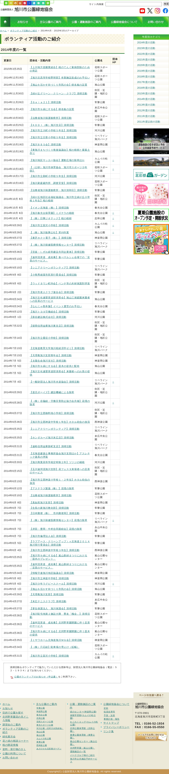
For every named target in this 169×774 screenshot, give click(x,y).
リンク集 (108, 731)
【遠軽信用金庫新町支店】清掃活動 (51, 446)
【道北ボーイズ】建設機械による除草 (52, 392)
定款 (106, 708)
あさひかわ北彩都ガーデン (48, 749)
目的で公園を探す (12, 712)
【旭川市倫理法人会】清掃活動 (48, 536)
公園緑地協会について (116, 704)
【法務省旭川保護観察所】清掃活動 (51, 117)
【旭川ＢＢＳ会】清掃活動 (45, 144)
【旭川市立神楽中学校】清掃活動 (49, 578)
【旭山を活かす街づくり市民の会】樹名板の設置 (58, 84)
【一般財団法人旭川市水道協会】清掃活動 (54, 381)
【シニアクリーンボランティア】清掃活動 (54, 267)
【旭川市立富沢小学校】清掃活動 (49, 225)
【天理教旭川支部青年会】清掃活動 (51, 355)
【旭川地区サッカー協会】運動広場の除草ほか (57, 160)
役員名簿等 (109, 711)
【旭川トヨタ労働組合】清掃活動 (49, 311)
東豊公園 (40, 742)
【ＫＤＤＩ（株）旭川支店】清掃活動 (52, 125)
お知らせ (7, 708)
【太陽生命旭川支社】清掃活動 (48, 360)
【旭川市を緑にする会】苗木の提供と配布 (54, 366)
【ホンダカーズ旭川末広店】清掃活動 (52, 437)
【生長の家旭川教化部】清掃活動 (49, 507)
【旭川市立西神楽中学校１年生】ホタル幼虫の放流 (60, 421)
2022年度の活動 (146, 53)
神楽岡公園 (41, 711)
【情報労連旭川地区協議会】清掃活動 (52, 573)
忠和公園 (40, 718)
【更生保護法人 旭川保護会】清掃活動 (53, 608)
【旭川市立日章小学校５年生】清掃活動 (53, 137)
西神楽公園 (41, 745)
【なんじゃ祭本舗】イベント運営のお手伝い (56, 306)
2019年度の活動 (146, 70)
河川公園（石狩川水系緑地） (50, 728)
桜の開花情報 (10, 744)
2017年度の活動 (146, 82)
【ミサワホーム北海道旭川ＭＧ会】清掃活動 (56, 640)
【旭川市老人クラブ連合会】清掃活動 (52, 292)
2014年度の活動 (146, 99)
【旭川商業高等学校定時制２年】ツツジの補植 (57, 462)
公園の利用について (14, 753)
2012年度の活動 (146, 110)
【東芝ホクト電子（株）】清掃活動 (51, 237)
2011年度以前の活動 (148, 121)
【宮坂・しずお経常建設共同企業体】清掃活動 (57, 251)
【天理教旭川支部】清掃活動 (47, 594)
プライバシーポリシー (116, 727)
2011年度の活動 (146, 116)
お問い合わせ (10, 757)
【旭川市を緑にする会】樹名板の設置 (52, 109)
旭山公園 (40, 732)
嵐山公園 (40, 735)
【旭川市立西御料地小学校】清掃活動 (52, 413)
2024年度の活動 (146, 42)
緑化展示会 (9, 736)
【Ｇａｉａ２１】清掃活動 (45, 102)
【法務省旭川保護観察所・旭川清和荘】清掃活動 (58, 190)
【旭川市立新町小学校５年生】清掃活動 (53, 176)
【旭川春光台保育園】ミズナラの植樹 (52, 213)
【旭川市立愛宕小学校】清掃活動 (49, 337)
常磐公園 (40, 708)
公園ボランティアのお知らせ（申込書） (36, 677)
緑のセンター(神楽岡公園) (83, 711)
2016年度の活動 (146, 87)
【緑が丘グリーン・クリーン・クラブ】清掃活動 (58, 93)
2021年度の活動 (146, 59)
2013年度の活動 (146, 104)
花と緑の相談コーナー (15, 740)
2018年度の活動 (146, 76)
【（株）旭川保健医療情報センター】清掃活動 (57, 244)
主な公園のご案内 (46, 704)
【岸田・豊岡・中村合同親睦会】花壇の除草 (56, 528)
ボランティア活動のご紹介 (23, 30)
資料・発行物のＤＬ (14, 749)
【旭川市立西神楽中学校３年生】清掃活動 (54, 550)
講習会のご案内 (11, 724)
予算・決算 (109, 715)
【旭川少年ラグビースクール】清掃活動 (53, 583)
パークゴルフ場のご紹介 (82, 755)
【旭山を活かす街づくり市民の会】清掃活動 (56, 589)
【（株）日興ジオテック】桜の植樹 (51, 218)
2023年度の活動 (146, 48)
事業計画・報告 (112, 719)
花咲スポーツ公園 (44, 721)
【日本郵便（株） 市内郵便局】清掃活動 (54, 513)
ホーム (3, 30)
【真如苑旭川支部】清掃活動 (47, 502)
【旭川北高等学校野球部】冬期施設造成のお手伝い (60, 77)
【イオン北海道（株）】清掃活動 (49, 207)
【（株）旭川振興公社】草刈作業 (49, 232)
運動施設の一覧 (78, 751)
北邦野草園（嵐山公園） (82, 748)
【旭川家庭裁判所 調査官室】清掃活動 (53, 183)
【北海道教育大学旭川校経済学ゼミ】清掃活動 (57, 348)
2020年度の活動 (146, 65)
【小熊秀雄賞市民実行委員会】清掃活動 (53, 274)
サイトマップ (111, 722)
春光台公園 (41, 715)
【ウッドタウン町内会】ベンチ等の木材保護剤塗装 (60, 283)
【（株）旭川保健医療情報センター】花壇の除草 (58, 520)
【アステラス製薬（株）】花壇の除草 (52, 488)
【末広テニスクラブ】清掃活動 (48, 601)
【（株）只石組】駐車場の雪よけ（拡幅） (54, 647)
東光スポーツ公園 (44, 725)
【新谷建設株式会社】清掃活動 (48, 317)
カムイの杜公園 (43, 738)
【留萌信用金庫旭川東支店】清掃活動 (52, 325)
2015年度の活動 (146, 93)
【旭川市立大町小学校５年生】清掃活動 (53, 130)
